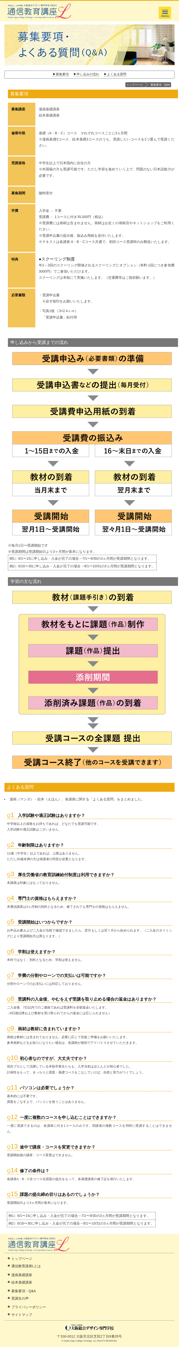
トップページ (135, 84)
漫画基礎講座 (21, 1275)
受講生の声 (20, 1298)
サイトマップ (21, 1315)
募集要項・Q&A (160, 84)
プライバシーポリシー (28, 1307)
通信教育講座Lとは (26, 1266)
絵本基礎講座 (21, 1282)
